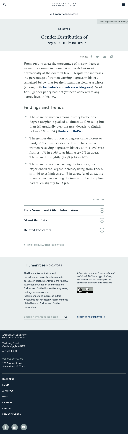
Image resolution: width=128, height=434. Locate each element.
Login (6, 385)
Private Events (11, 415)
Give (5, 397)
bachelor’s (50, 87)
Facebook (5, 427)
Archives (8, 391)
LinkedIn (14, 427)
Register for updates (89, 317)
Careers (7, 403)
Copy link (98, 200)
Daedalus (8, 379)
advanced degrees (78, 87)
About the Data (35, 220)
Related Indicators (37, 230)
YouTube (24, 427)
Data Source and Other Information (51, 210)
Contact (8, 409)
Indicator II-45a (70, 131)
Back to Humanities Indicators (45, 245)
